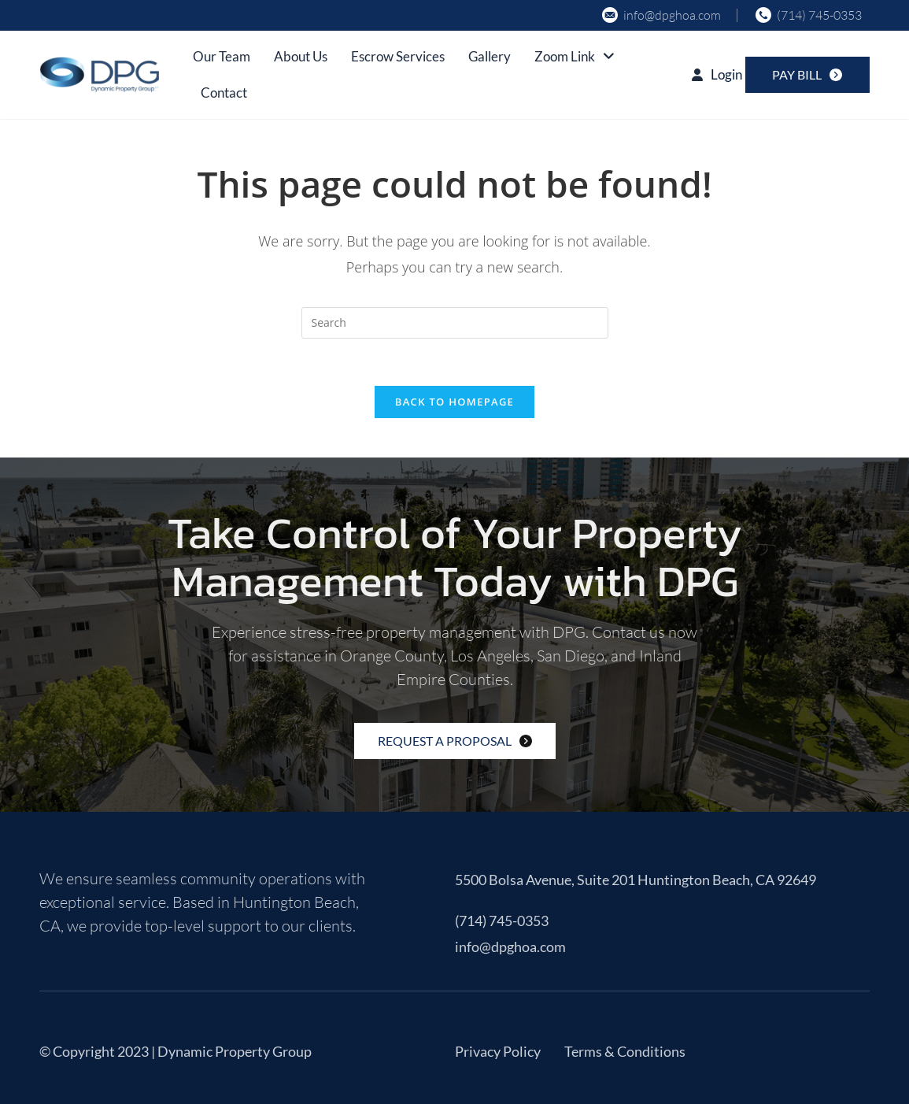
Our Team (221, 56)
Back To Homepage (454, 402)
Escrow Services (398, 56)
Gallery (489, 56)
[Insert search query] (454, 323)
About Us (300, 56)
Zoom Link (574, 56)
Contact (224, 92)
